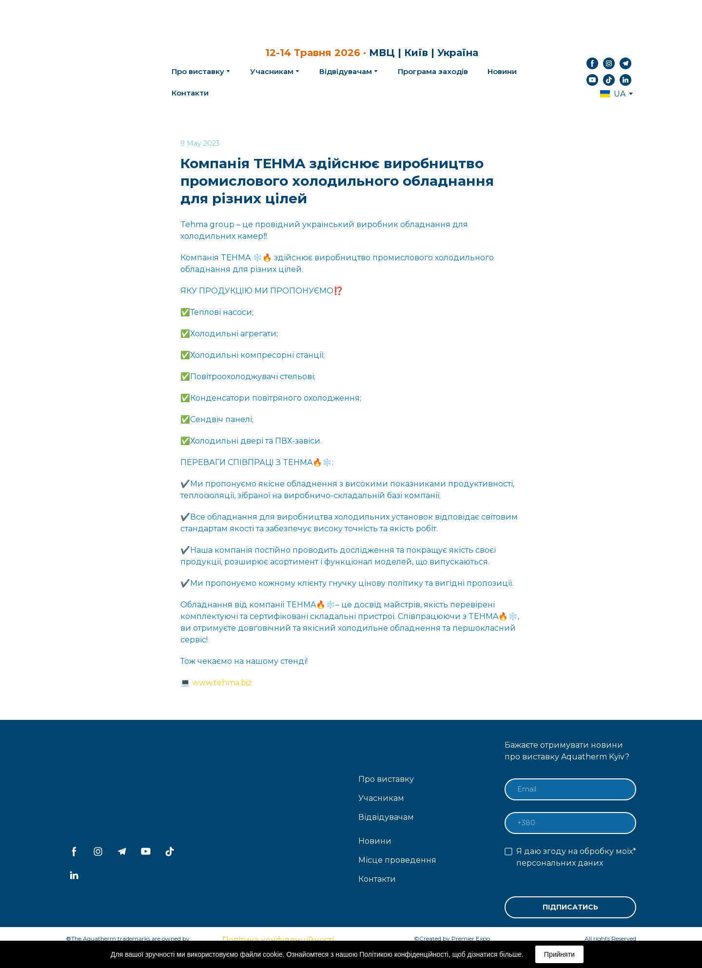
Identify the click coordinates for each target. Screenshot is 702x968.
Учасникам (271, 71)
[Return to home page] (103, 71)
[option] (612, 93)
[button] (592, 63)
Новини (502, 71)
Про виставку (386, 779)
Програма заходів (433, 71)
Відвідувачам (345, 71)
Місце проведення (397, 860)
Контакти (190, 92)
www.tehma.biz (222, 682)
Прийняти (559, 954)
